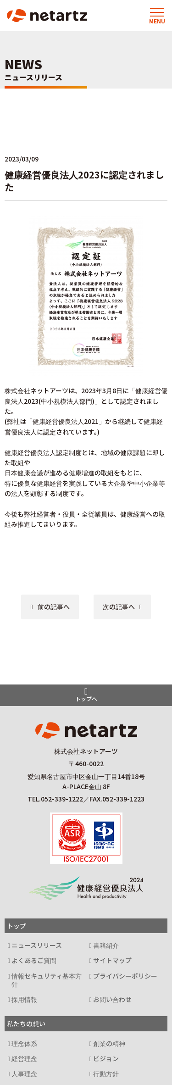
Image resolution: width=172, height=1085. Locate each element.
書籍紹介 (106, 945)
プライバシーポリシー (125, 976)
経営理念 (24, 1058)
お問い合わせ (112, 999)
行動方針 (106, 1073)
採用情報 (24, 999)
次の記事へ (119, 606)
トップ (16, 925)
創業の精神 (109, 1043)
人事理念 (24, 1073)
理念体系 (24, 1043)
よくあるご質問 (33, 960)
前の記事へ (54, 606)
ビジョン (106, 1058)
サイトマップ (112, 960)
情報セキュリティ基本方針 (46, 980)
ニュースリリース (36, 945)
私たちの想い (26, 1023)
